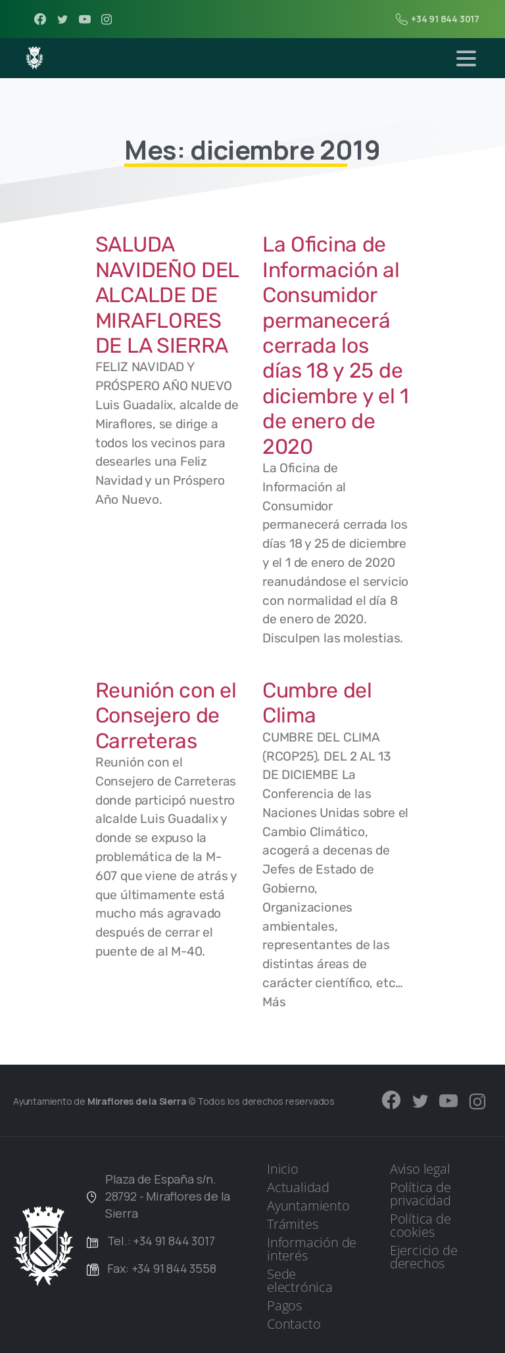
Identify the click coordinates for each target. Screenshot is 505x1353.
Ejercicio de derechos (424, 1256)
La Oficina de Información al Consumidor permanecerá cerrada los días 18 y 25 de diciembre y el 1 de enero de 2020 (335, 345)
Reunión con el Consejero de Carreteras (166, 715)
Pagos (284, 1305)
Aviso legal (420, 1169)
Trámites (292, 1224)
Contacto (293, 1324)
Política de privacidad (420, 1193)
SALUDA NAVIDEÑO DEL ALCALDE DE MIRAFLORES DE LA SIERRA (167, 295)
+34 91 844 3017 (437, 19)
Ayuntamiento (308, 1205)
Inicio (283, 1169)
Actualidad (298, 1187)
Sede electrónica (300, 1280)
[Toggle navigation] (466, 58)
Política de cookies (420, 1225)
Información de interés (311, 1248)
